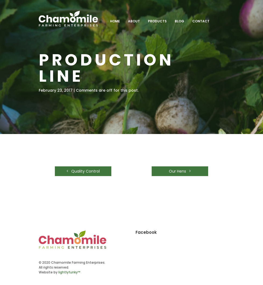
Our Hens (180, 171)
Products (157, 21)
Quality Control (83, 171)
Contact (200, 21)
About (134, 21)
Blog (179, 21)
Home (115, 21)
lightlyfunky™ (69, 272)
